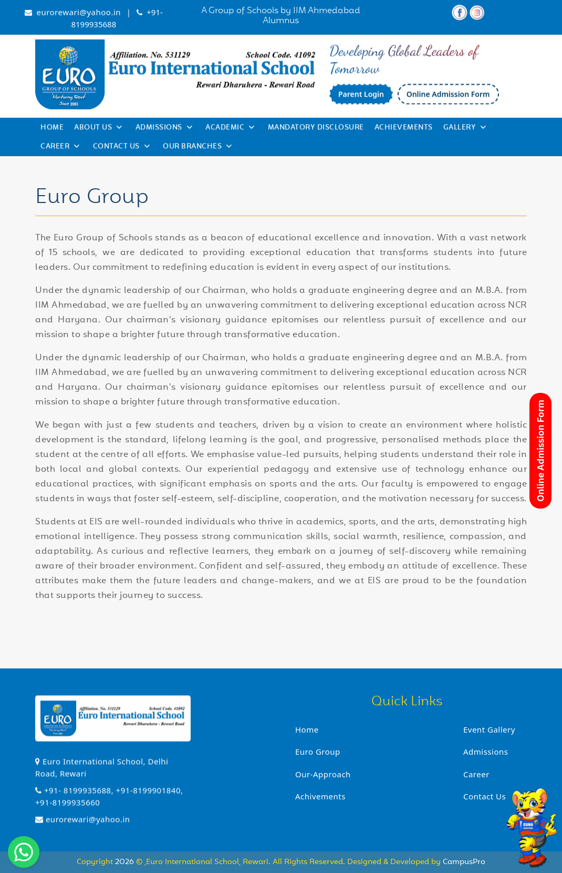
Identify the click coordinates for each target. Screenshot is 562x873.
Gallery (464, 129)
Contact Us (121, 149)
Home (52, 129)
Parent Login (361, 98)
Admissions (164, 129)
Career (60, 149)
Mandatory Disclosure (316, 129)
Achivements (320, 796)
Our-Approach (323, 774)
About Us (98, 129)
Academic (230, 129)
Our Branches (197, 149)
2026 (125, 862)
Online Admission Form (448, 98)
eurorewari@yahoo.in (78, 13)
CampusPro (464, 862)
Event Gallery (489, 729)
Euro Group (317, 751)
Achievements (403, 129)
